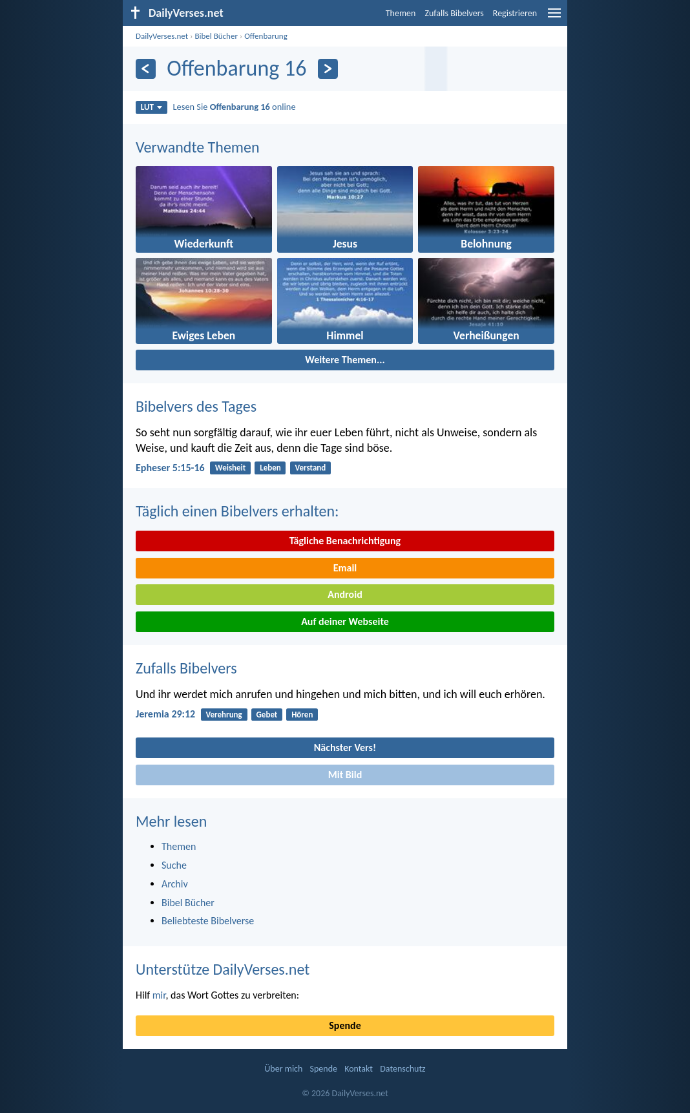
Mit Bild (345, 774)
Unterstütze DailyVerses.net (222, 969)
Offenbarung (266, 36)
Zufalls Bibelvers (453, 13)
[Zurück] (146, 69)
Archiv (175, 884)
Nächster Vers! (345, 747)
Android (345, 594)
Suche (174, 865)
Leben (270, 467)
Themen (401, 13)
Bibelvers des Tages (196, 406)
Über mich (283, 1068)
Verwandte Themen (198, 147)
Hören (302, 714)
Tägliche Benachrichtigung (345, 541)
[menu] (554, 18)
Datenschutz (402, 1068)
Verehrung (223, 714)
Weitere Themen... (345, 360)
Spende (345, 1025)
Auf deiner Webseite (345, 621)
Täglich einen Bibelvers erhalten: (237, 511)
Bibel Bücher (216, 36)
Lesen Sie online (234, 106)
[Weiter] (328, 69)
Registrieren (515, 13)
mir (159, 995)
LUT (151, 107)
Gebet (267, 714)
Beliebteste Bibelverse (208, 921)
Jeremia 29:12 (165, 714)
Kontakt (358, 1068)
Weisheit (230, 467)
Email (345, 568)
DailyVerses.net (162, 36)
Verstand (310, 467)
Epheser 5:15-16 (170, 467)
